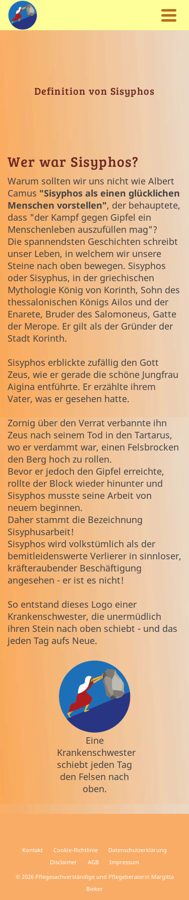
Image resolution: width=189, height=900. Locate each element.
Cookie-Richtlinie (75, 850)
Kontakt (32, 850)
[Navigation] (168, 15)
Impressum (124, 862)
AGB (93, 862)
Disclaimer (63, 862)
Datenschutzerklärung (137, 850)
